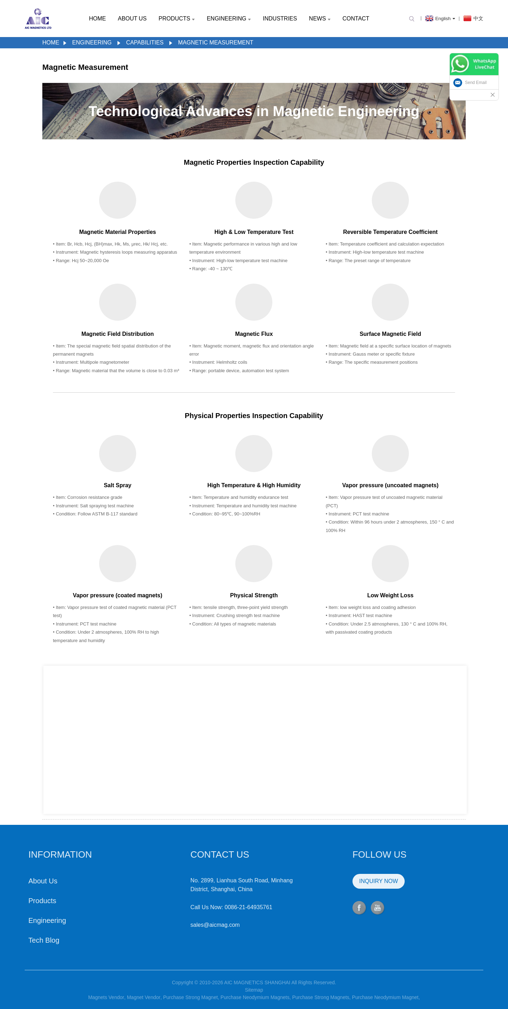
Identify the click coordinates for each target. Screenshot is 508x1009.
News (320, 19)
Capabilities (144, 43)
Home (97, 19)
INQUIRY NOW (345, 881)
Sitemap (254, 998)
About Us (132, 19)
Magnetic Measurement (215, 43)
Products (176, 19)
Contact (356, 19)
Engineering (229, 19)
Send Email (475, 82)
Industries (280, 19)
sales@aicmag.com (181, 925)
